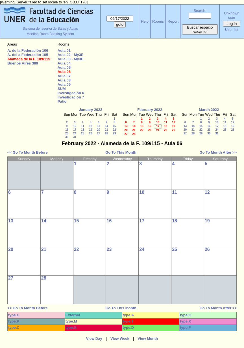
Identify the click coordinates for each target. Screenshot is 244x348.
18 (82, 129)
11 (82, 126)
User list (231, 29)
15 (114, 126)
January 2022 (90, 110)
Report (172, 21)
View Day (94, 338)
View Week (119, 338)
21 (106, 129)
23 (66, 133)
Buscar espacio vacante (200, 29)
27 (98, 133)
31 (74, 137)
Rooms (158, 21)
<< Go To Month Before (27, 152)
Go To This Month (120, 152)
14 (106, 126)
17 (74, 129)
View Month (148, 338)
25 (82, 133)
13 (98, 126)
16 (66, 129)
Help (145, 21)
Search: (199, 10)
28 (106, 133)
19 (90, 129)
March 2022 (209, 110)
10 (74, 126)
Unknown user (231, 15)
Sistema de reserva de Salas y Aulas (50, 29)
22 (114, 129)
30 (66, 137)
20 (98, 129)
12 (90, 126)
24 (74, 133)
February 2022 (149, 110)
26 (90, 133)
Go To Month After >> (218, 152)
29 (114, 133)
